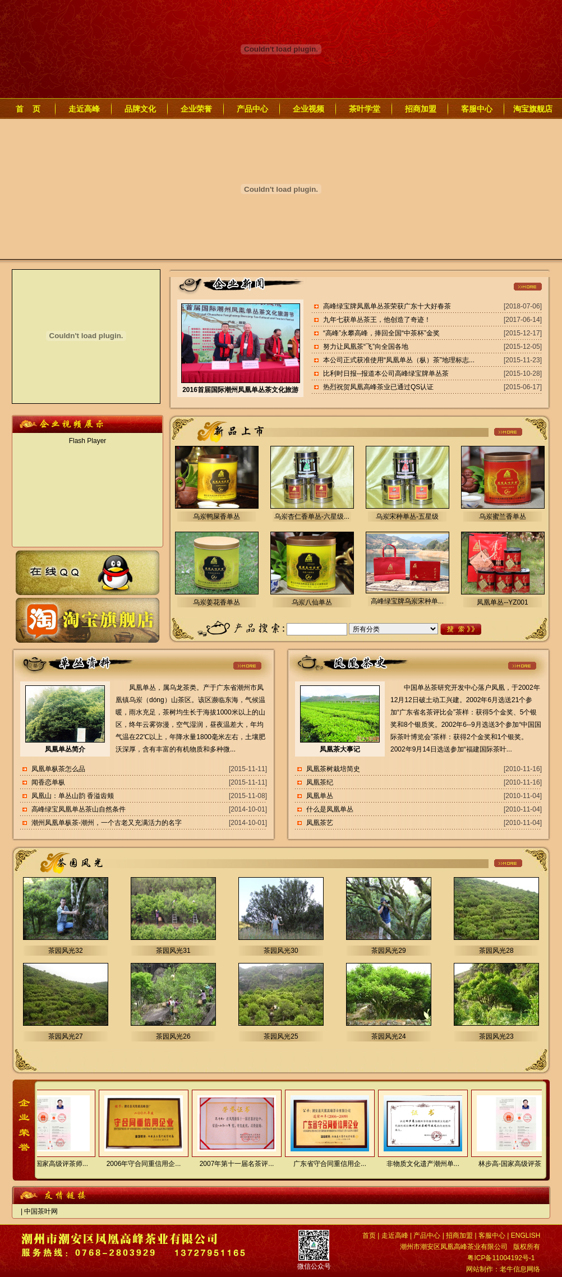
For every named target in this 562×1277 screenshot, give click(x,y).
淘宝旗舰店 (532, 108)
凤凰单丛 (319, 796)
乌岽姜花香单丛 (216, 602)
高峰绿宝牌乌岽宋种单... (407, 601)
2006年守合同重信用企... (139, 1164)
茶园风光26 (173, 1036)
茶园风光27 (65, 1036)
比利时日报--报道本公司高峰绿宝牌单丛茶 (386, 373)
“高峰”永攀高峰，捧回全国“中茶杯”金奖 (381, 333)
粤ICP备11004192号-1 (501, 1258)
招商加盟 (420, 108)
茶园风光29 (388, 951)
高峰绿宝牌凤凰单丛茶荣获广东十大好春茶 (387, 306)
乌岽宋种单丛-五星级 (407, 516)
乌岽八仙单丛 (312, 602)
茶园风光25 (281, 1036)
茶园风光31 (173, 951)
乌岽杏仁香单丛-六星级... (311, 516)
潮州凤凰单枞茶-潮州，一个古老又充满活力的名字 (106, 823)
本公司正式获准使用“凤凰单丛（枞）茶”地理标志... (399, 360)
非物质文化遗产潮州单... (418, 1164)
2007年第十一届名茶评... (232, 1164)
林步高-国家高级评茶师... (46, 1164)
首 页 (28, 108)
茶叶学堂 (364, 108)
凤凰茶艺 (319, 823)
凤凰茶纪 (319, 782)
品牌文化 (140, 108)
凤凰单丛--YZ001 (502, 602)
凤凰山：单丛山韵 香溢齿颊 (72, 796)
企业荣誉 (196, 108)
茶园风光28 (496, 951)
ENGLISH (526, 1235)
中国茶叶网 (41, 1211)
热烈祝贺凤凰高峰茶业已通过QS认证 (378, 387)
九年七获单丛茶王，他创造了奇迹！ (377, 320)
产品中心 (252, 108)
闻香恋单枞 (48, 782)
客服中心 (476, 108)
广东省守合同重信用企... (325, 1164)
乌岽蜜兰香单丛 (502, 516)
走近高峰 (84, 108)
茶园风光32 (65, 951)
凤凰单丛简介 (65, 749)
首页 (369, 1235)
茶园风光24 (388, 1036)
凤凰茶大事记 (340, 749)
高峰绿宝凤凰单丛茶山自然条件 (78, 809)
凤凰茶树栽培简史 (333, 769)
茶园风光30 (281, 951)
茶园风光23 (496, 1036)
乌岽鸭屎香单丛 (216, 516)
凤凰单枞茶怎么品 (58, 769)
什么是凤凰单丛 (329, 809)
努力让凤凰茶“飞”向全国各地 (365, 347)
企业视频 (308, 108)
